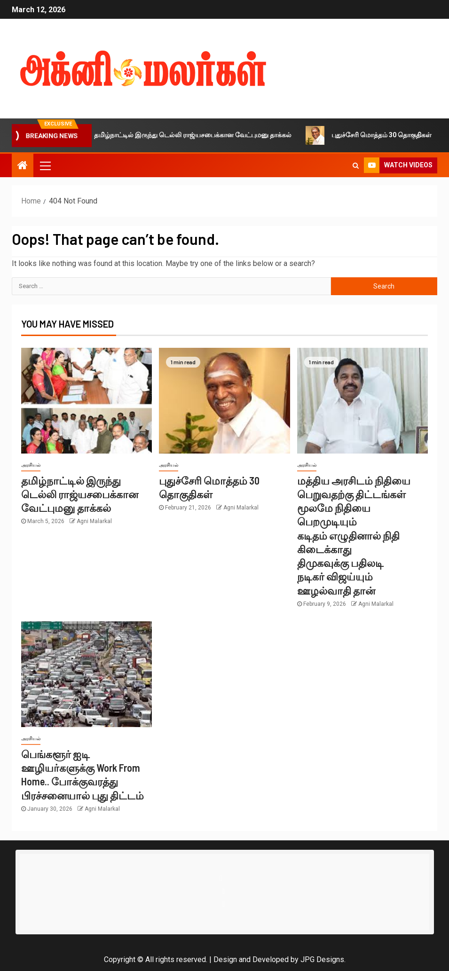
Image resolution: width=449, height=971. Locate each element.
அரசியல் (30, 465)
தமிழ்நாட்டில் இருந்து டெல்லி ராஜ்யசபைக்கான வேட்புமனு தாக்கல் (190, 135)
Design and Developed (251, 959)
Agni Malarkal (94, 521)
